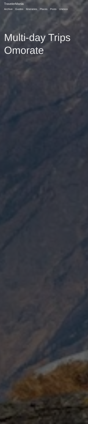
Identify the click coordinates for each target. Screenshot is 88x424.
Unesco (63, 9)
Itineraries (31, 9)
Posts (53, 9)
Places (43, 9)
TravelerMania (14, 4)
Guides (19, 9)
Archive (8, 9)
